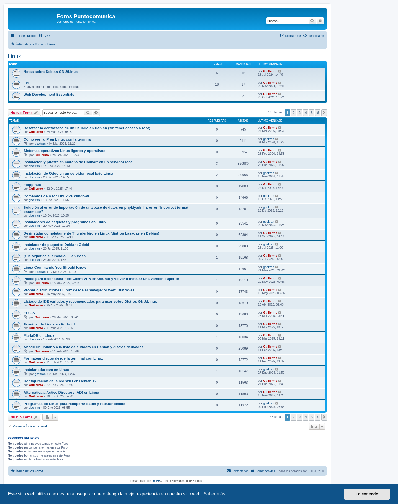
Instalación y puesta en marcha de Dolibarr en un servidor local (78, 162)
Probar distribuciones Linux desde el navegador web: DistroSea (79, 290)
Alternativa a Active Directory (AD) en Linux (61, 392)
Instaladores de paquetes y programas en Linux (65, 222)
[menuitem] (44, 35)
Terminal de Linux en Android (49, 324)
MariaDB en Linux (39, 336)
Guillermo (270, 71)
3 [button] (300, 112)
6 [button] (318, 112)
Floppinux (32, 185)
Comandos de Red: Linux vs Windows (57, 196)
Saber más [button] (214, 494)
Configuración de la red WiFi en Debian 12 (60, 381)
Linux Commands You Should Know (55, 267)
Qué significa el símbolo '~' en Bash (55, 256)
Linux (14, 56)
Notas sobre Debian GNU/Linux (51, 72)
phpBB (156, 480)
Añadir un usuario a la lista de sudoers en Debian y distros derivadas (83, 347)
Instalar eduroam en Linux (46, 370)
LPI (26, 83)
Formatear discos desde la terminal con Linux (63, 358)
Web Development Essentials (49, 94)
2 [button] (293, 112)
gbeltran (40, 143)
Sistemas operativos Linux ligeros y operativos (64, 151)
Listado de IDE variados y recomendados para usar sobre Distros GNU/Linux (90, 301)
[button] (324, 112)
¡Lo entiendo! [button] (366, 494)
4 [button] (306, 112)
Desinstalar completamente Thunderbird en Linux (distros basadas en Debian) (91, 233)
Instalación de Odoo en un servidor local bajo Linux (68, 173)
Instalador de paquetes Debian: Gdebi (56, 245)
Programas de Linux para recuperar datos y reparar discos (74, 404)
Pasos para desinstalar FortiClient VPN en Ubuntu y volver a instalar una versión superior (101, 279)
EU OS (29, 313)
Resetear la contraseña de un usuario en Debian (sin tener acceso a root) (87, 128)
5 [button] (312, 112)
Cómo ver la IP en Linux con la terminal (58, 139)
